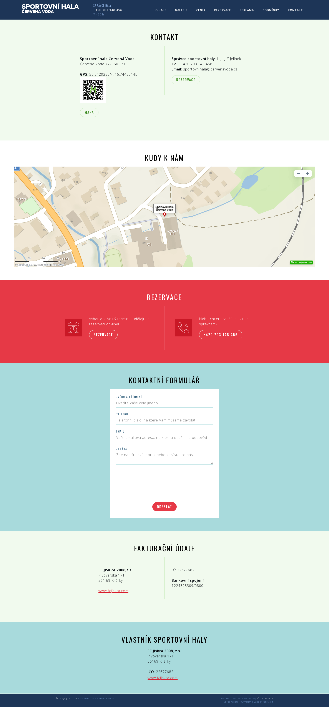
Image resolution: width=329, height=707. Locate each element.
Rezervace (222, 10)
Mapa (89, 112)
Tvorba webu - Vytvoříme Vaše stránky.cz (248, 701)
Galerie (181, 10)
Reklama (247, 10)
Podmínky (271, 10)
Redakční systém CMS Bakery (238, 698)
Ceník (200, 10)
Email (120, 431)
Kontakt (295, 10)
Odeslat (164, 506)
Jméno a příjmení (129, 397)
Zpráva (121, 449)
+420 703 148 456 (107, 10)
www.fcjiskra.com (113, 590)
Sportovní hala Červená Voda (96, 698)
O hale (160, 10)
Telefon (122, 414)
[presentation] (149, 479)
